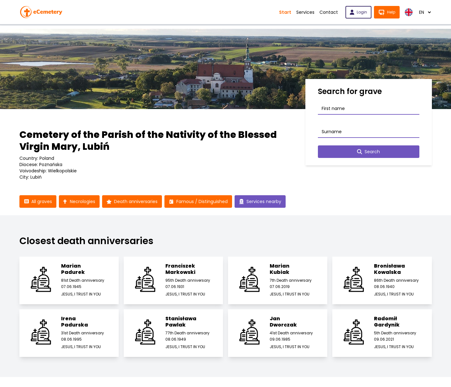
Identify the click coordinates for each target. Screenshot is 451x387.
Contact (328, 12)
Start (285, 12)
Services (305, 12)
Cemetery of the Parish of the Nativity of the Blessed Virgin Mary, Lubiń (148, 140)
